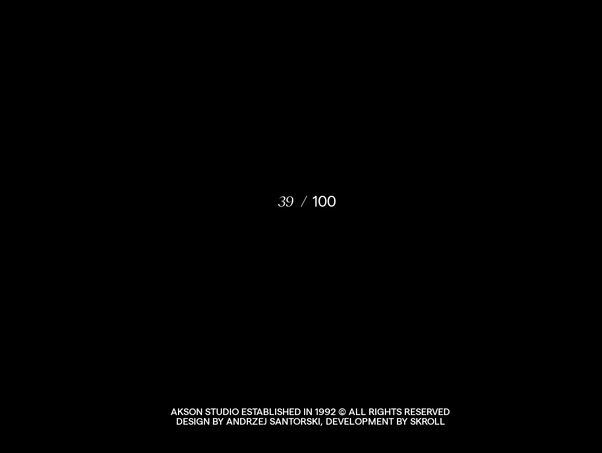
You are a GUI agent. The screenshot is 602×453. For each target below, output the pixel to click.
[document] (301, 226)
